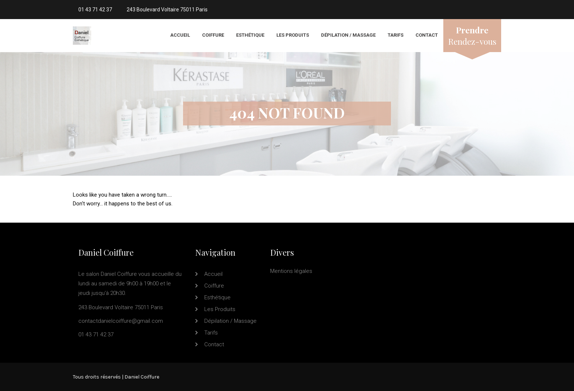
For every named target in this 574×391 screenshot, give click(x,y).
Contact (426, 35)
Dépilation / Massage (348, 35)
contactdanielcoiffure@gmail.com (120, 321)
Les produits (292, 35)
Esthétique (250, 35)
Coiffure (213, 35)
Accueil (180, 35)
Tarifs (395, 35)
